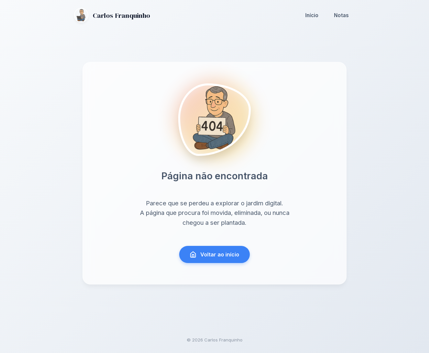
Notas (341, 15)
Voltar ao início (215, 254)
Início (311, 15)
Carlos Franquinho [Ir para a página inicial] (112, 15)
